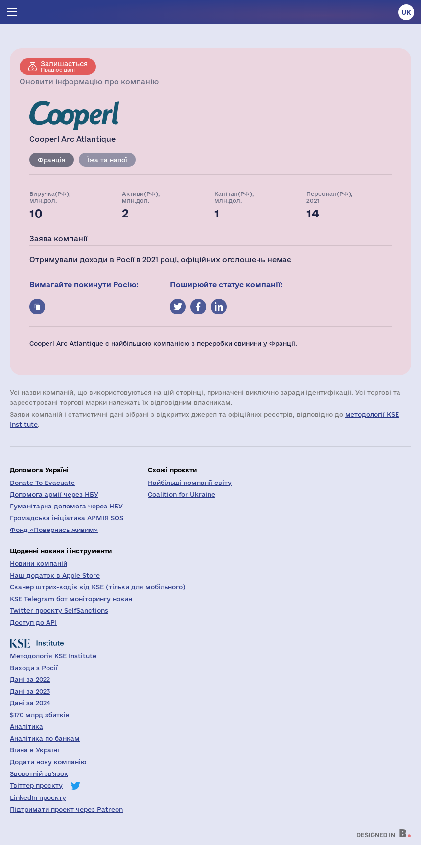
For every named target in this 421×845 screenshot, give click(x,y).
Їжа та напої (107, 159)
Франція (52, 159)
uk (406, 12)
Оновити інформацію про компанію (89, 81)
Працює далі (64, 66)
